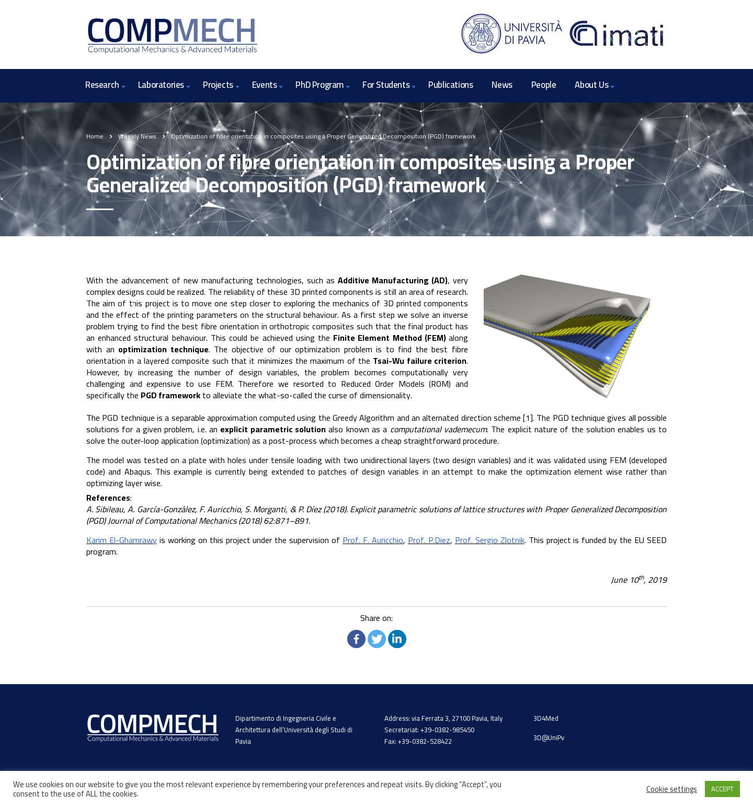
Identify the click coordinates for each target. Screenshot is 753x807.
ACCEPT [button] (722, 788)
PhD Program (319, 84)
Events (264, 84)
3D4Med (545, 718)
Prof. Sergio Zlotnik (489, 540)
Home (95, 136)
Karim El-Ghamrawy (121, 540)
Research (102, 84)
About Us (591, 84)
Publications (450, 84)
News (502, 84)
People (543, 84)
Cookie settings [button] (671, 789)
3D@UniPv (548, 737)
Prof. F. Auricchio (373, 540)
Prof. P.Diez (429, 540)
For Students (385, 84)
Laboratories (161, 84)
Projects (218, 84)
